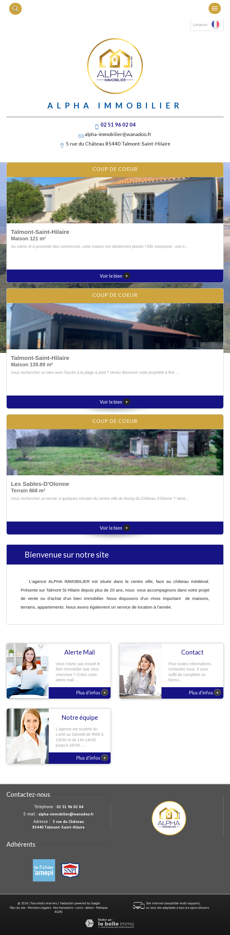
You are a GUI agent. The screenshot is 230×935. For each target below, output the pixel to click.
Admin (89, 908)
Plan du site (18, 908)
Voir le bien (115, 276)
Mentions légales (39, 908)
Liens (79, 908)
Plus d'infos (92, 692)
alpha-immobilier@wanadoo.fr (118, 134)
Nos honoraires (63, 908)
